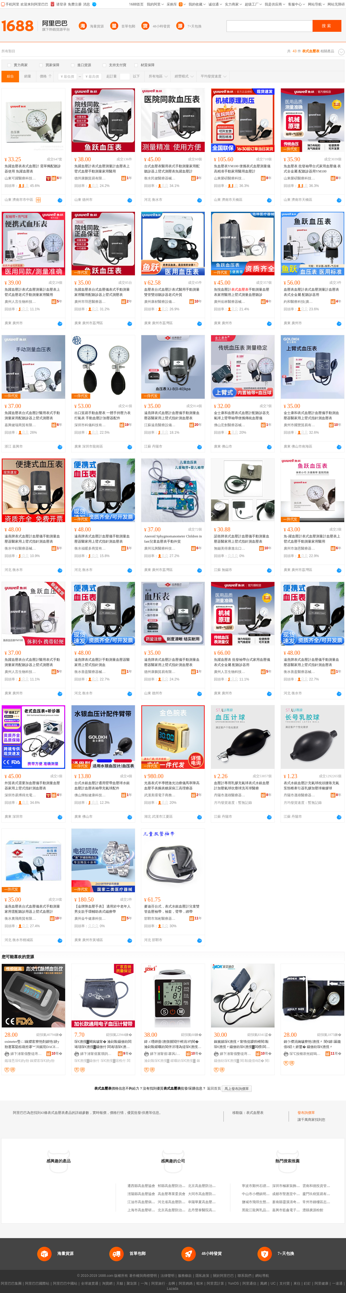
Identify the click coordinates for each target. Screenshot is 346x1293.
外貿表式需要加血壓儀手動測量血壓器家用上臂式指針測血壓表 (32, 785)
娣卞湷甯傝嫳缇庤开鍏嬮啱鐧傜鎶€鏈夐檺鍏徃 (26, 1054)
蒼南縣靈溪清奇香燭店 (289, 1202)
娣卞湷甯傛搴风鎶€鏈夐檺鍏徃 (166, 1054)
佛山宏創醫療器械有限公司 (230, 425)
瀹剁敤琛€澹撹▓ (156, 1061)
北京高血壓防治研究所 (175, 1210)
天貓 (119, 1283)
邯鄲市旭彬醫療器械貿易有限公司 (160, 919)
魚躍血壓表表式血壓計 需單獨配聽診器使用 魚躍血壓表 (33, 168)
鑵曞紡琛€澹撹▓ (182, 1061)
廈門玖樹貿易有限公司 (319, 1194)
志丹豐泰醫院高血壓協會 (207, 1210)
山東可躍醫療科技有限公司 (20, 178)
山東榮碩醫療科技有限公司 (230, 178)
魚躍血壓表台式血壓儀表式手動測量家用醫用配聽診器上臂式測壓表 (102, 292)
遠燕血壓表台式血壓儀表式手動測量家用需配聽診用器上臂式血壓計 (32, 909)
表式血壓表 (255, 1113)
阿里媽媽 (186, 1283)
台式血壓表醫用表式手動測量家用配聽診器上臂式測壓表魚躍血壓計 (172, 168)
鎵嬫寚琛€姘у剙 (42, 1061)
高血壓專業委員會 (171, 1194)
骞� (57, 1053)
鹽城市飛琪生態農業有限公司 (264, 1202)
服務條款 (185, 1276)
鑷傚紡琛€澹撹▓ (226, 1061)
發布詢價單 (306, 1113)
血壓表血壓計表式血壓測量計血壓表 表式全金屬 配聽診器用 (311, 292)
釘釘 (307, 1283)
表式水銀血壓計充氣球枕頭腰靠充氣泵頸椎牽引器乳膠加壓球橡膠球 (311, 785)
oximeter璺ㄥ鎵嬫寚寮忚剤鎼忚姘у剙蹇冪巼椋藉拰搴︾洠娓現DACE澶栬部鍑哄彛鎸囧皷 (32, 1044)
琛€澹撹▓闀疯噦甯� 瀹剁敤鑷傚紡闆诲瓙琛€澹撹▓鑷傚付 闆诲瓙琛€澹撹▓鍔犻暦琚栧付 (102, 1044)
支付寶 (284, 1283)
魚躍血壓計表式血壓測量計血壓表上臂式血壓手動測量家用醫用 (102, 168)
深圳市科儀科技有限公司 (90, 425)
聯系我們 (244, 1276)
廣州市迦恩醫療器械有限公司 (299, 548)
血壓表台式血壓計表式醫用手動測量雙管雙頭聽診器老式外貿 (172, 292)
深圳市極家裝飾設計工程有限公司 (298, 1186)
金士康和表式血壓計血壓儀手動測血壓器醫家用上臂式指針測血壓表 (311, 415)
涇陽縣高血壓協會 (141, 1194)
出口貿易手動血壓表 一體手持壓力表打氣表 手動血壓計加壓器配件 (102, 415)
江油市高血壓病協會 (143, 1202)
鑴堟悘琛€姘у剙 (17, 1061)
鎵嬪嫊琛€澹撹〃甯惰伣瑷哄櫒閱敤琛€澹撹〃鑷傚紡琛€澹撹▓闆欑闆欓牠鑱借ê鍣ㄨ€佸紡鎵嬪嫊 (242, 1044)
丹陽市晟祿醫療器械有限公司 (230, 795)
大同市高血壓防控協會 (205, 1194)
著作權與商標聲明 (143, 1276)
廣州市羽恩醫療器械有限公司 (90, 302)
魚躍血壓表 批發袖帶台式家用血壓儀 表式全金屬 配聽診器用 (242, 662)
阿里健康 (321, 1283)
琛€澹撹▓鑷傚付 (86, 1061)
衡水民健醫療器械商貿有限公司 (160, 178)
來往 (297, 1283)
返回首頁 (214, 1088)
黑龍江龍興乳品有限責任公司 (264, 1210)
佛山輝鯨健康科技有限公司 (90, 795)
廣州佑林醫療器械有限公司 (230, 302)
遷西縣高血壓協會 (141, 1186)
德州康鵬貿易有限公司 (90, 178)
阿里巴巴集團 (11, 1283)
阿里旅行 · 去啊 (163, 1283)
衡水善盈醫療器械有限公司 (90, 672)
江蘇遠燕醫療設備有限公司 (160, 425)
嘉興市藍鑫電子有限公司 (291, 1210)
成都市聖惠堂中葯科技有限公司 (296, 1194)
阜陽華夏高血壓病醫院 (205, 1202)
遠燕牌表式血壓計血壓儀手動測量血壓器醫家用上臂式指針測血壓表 (172, 415)
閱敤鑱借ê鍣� (252, 1061)
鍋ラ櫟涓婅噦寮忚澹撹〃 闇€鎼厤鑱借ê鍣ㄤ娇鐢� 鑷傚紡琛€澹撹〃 (312, 1044)
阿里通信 (249, 1283)
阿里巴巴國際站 (37, 1283)
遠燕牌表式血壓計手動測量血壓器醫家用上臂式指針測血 (102, 662)
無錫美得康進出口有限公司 (230, 548)
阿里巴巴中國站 (65, 1283)
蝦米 (199, 1283)
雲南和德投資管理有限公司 (323, 1186)
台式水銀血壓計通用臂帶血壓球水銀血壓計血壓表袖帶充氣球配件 (102, 785)
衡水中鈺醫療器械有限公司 (20, 548)
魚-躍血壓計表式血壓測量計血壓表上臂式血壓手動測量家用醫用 (312, 538)
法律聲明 (167, 1276)
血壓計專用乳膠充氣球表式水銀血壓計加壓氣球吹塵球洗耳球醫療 (241, 785)
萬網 (263, 1283)
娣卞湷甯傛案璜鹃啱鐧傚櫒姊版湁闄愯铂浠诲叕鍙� (96, 1054)
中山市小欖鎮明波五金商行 (262, 1194)
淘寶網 (107, 1283)
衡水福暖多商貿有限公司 (90, 548)
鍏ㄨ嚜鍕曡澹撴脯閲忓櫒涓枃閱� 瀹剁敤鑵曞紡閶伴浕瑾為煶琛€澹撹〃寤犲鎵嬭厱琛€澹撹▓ (172, 1044)
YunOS (233, 1283)
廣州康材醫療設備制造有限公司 (160, 302)
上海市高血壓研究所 (143, 1210)
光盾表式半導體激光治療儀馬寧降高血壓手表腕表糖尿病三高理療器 (172, 785)
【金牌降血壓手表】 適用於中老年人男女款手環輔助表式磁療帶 (102, 909)
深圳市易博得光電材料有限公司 (20, 795)
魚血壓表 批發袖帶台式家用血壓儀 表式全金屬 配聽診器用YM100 (312, 168)
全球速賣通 (89, 1283)
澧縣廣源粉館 (312, 1210)
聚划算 (132, 1283)
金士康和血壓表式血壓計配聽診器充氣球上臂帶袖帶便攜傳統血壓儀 (241, 415)
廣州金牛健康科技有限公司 (90, 919)
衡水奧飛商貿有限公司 (20, 919)
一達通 (337, 1283)
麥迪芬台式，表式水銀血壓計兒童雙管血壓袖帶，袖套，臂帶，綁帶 (172, 909)
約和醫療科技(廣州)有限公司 (299, 302)
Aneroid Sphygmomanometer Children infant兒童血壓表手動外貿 (173, 538)
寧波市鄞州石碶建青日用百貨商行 (268, 1186)
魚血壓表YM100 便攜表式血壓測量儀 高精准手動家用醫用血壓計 (242, 168)
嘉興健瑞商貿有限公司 (20, 425)
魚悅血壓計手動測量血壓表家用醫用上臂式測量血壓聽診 (241, 292)
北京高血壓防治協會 (203, 1186)
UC (273, 1283)
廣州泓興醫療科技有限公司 (160, 548)
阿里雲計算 (215, 1283)
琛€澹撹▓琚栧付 (113, 1061)
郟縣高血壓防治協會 (173, 1186)
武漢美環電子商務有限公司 (160, 795)
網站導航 (262, 1276)
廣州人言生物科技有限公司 (20, 302)
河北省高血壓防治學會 (175, 1202)
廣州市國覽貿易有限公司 (299, 425)
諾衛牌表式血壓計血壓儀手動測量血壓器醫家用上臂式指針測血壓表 (241, 538)
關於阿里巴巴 (223, 1276)
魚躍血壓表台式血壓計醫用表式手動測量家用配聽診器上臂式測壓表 (32, 415)
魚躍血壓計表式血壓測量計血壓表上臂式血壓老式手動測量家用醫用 (32, 292)
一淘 (144, 1283)
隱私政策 (202, 1276)
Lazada (172, 1289)
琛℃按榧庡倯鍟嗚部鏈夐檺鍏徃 (305, 1054)
